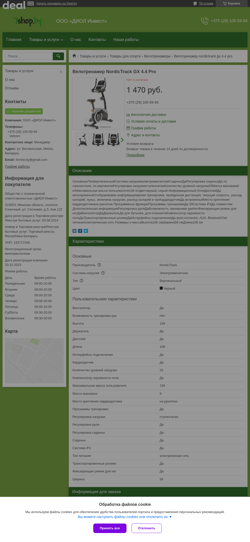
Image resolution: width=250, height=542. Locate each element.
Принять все (110, 528)
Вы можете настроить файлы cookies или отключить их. (123, 517)
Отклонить (146, 528)
